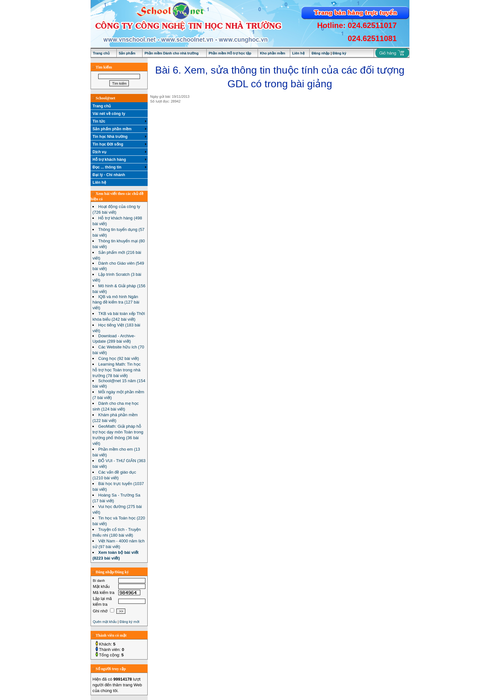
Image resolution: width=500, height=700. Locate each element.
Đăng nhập (321, 53)
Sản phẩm (127, 53)
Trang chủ (101, 53)
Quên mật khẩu (105, 622)
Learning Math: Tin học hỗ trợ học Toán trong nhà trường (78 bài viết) (116, 370)
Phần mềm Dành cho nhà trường (171, 53)
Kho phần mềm (272, 53)
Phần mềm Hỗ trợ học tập (230, 53)
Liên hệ (298, 53)
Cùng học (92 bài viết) (118, 358)
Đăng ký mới (129, 622)
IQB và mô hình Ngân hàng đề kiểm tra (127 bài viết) (115, 302)
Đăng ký (339, 53)
